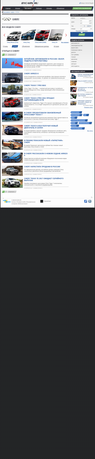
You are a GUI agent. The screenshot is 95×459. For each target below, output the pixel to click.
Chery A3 (54, 42)
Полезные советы (76, 50)
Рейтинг (39, 8)
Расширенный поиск (81, 31)
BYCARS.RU (18, 200)
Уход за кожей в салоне (85, 81)
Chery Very (26, 42)
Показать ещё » (88, 107)
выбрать (82, 18)
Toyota (74, 126)
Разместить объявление (82, 8)
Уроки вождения (77, 128)
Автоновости (75, 43)
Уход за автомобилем (78, 120)
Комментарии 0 (36, 70)
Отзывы (49, 8)
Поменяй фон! (45, 201)
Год (72, 26)
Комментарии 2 (37, 150)
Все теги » (90, 130)
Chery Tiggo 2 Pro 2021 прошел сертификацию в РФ (39, 99)
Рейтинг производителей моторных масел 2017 (85, 75)
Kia (85, 115)
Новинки (74, 61)
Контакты (14, 202)
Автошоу (74, 64)
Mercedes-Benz (84, 123)
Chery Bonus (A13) (12, 42)
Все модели (65, 42)
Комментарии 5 (37, 163)
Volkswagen (76, 115)
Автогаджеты (75, 66)
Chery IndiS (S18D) (40, 42)
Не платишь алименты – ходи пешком (85, 94)
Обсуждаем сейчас (78, 71)
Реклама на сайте (21, 202)
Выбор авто (74, 47)
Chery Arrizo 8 (31, 74)
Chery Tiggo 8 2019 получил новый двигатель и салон (41, 127)
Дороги (73, 52)
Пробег (73, 28)
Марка (73, 18)
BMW (73, 118)
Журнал (17, 8)
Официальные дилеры (42, 46)
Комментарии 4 (37, 188)
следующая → (11, 54)
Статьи (15, 46)
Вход (82, 3)
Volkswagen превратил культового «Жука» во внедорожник (85, 102)
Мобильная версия (22, 203)
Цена (72, 22)
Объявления (60, 8)
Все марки (28, 8)
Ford (73, 123)
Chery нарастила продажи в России (42, 167)
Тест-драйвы (75, 54)
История (56, 46)
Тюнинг (73, 57)
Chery (12, 12)
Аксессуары (75, 112)
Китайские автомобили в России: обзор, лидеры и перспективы (44, 60)
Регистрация (89, 3)
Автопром (74, 59)
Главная (7, 8)
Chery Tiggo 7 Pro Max (35, 85)
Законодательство (77, 45)
